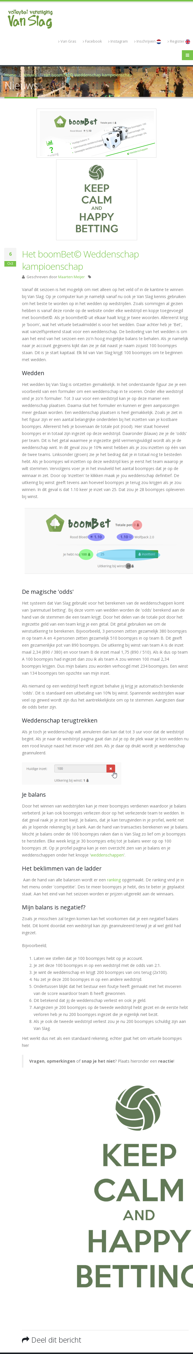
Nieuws (30, 75)
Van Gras (67, 41)
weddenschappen (107, 855)
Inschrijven (147, 41)
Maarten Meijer (71, 276)
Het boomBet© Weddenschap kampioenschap (88, 75)
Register (179, 41)
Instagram (118, 41)
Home (10, 75)
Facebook (92, 41)
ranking (114, 880)
